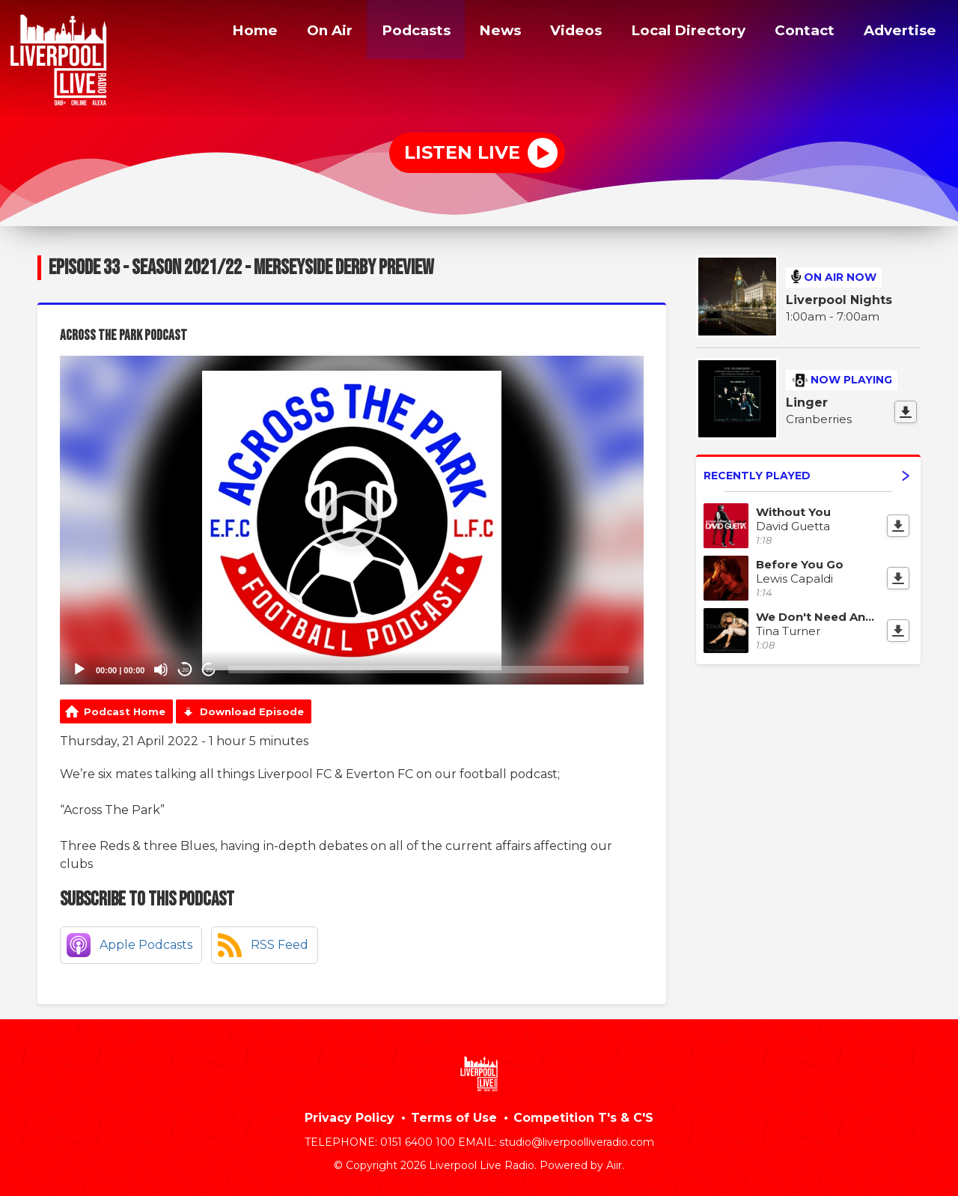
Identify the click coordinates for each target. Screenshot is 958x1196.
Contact (802, 32)
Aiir (614, 1165)
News (489, 32)
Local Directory (681, 32)
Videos (565, 32)
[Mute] (160, 669)
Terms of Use (454, 1118)
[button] (352, 520)
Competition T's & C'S (583, 1118)
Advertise (899, 32)
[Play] (79, 669)
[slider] (428, 669)
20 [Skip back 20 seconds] (185, 670)
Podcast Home (124, 711)
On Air (314, 32)
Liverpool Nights (839, 300)
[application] (352, 520)
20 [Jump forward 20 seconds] (209, 670)
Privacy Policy (349, 1118)
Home (236, 32)
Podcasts (402, 32)
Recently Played (806, 475)
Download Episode (252, 711)
